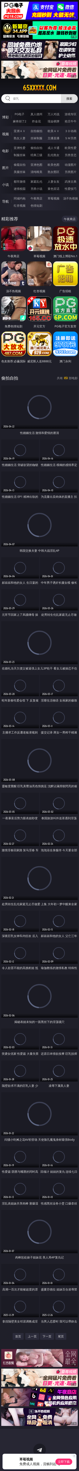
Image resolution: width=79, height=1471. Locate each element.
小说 (5, 184)
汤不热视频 (70, 198)
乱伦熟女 (53, 155)
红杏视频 (19, 205)
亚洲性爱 (19, 148)
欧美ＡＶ (53, 131)
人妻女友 (53, 181)
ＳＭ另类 (70, 138)
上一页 (32, 1336)
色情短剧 (36, 205)
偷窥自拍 (19, 165)
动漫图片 (70, 165)
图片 (5, 167)
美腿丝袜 (19, 172)
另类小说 (36, 189)
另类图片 (70, 172)
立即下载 (64, 1462)
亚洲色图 (36, 165)
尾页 (61, 1336)
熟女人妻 (19, 138)
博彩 (5, 117)
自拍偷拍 (36, 131)
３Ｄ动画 (70, 131)
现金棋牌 (53, 121)
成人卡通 (53, 148)
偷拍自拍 (36, 148)
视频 (5, 134)
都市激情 (19, 181)
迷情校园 (19, 189)
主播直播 (53, 138)
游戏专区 (70, 114)
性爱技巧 (70, 189)
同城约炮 (19, 198)
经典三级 (36, 155)
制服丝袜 (19, 155)
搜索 (69, 98)
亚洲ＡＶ (19, 131)
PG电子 (19, 114)
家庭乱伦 (36, 181)
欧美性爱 (70, 148)
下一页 (47, 1336)
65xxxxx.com (39, 88)
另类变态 (70, 155)
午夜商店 (36, 198)
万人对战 (53, 114)
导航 (5, 201)
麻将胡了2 (19, 121)
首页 (18, 1336)
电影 (5, 151)
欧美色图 (53, 165)
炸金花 (36, 121)
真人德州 (36, 114)
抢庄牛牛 (70, 121)
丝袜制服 (36, 138)
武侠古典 (70, 181)
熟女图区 (53, 172)
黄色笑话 (53, 189)
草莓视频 (53, 198)
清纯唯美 (36, 172)
